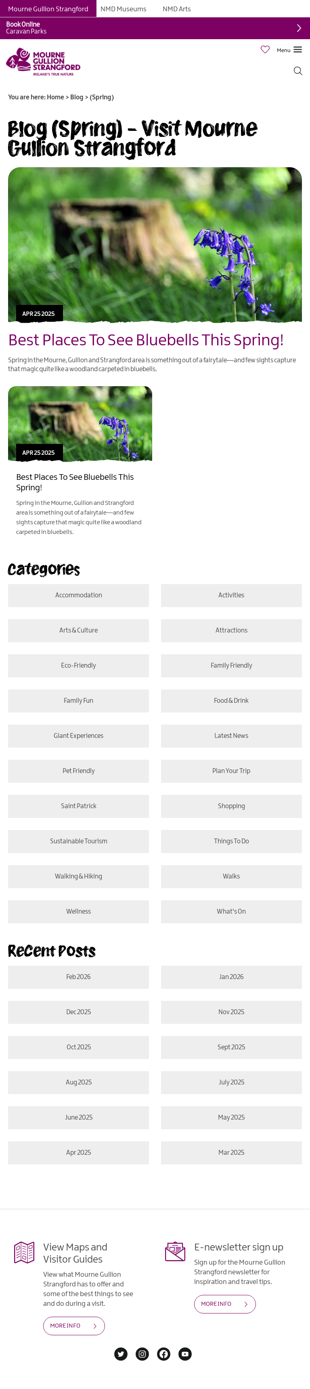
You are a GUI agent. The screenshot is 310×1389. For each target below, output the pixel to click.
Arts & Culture (78, 630)
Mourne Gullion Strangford (48, 9)
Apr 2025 (78, 1152)
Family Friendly (231, 665)
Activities (231, 595)
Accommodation (78, 595)
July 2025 (231, 1082)
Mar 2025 (231, 1152)
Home (55, 97)
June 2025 (78, 1117)
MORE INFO (65, 1326)
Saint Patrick (78, 806)
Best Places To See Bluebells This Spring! (146, 340)
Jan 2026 (231, 977)
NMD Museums (124, 9)
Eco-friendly (78, 665)
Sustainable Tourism (78, 841)
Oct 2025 (79, 1047)
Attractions (231, 630)
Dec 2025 (78, 1012)
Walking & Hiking (78, 876)
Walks (231, 876)
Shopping (231, 806)
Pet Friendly (79, 771)
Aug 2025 (79, 1082)
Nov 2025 (231, 1012)
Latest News (231, 736)
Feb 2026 (78, 977)
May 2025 (231, 1117)
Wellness (78, 911)
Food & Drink (231, 701)
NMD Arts (177, 9)
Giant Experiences (78, 736)
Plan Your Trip (231, 771)
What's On (231, 911)
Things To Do (231, 841)
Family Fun (78, 701)
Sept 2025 (231, 1047)
